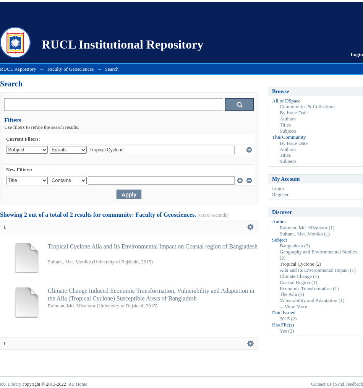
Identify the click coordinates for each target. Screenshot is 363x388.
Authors (288, 119)
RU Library (10, 384)
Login (356, 54)
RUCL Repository (18, 69)
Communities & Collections (307, 106)
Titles (285, 125)
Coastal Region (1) (298, 282)
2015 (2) (288, 318)
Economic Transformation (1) (309, 288)
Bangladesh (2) (295, 245)
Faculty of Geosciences (70, 69)
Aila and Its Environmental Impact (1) (318, 270)
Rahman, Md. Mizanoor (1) (307, 228)
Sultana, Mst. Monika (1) (305, 234)
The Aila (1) (292, 294)
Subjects (288, 131)
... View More (293, 306)
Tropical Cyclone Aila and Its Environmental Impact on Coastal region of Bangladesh (153, 246)
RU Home (77, 384)
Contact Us (321, 384)
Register (280, 194)
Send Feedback (349, 384)
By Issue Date (294, 112)
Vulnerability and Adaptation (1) (312, 300)
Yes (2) (287, 331)
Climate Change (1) (299, 276)
